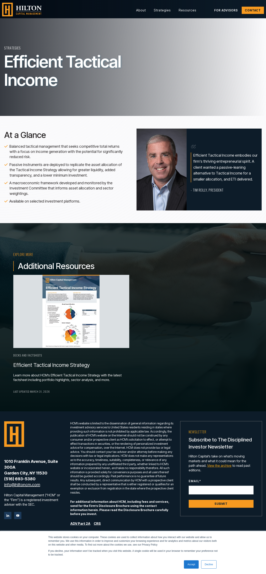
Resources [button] (187, 10)
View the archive (219, 465)
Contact (253, 10)
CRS (97, 523)
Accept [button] (191, 564)
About (141, 10)
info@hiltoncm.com (22, 484)
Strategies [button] (162, 10)
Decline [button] (209, 564)
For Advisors (226, 10)
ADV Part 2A (80, 523)
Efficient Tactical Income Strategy (51, 365)
